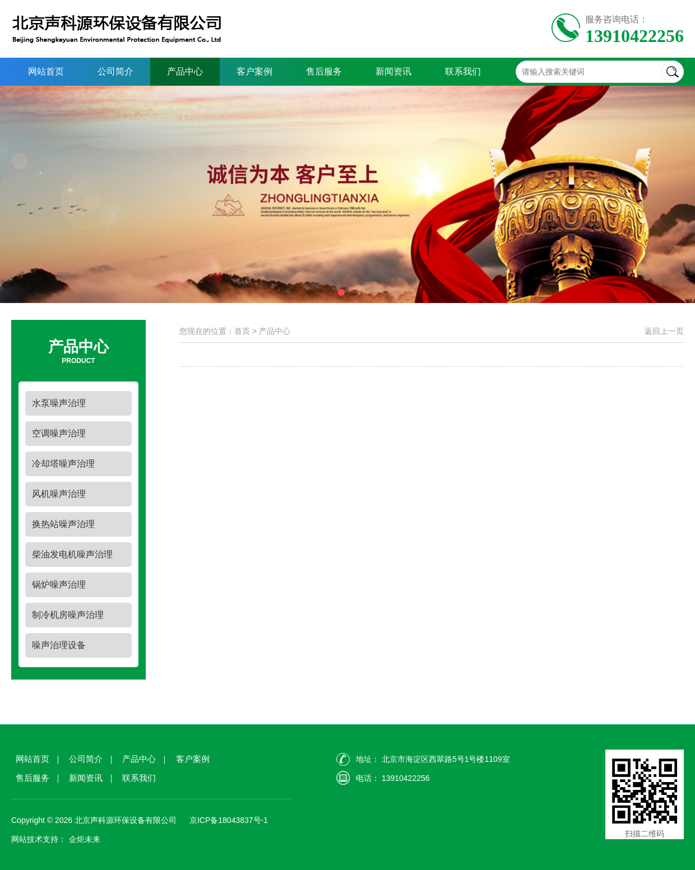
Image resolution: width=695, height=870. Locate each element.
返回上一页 (664, 331)
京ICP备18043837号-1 (227, 820)
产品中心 (185, 71)
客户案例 (254, 71)
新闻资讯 (393, 71)
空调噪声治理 (59, 433)
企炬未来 (84, 839)
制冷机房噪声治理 (68, 615)
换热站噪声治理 (63, 524)
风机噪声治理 (59, 494)
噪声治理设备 (59, 645)
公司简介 (115, 71)
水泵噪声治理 (59, 403)
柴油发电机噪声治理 (72, 554)
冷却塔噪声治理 (63, 463)
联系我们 (463, 71)
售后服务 (324, 71)
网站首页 (46, 71)
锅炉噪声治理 (59, 584)
